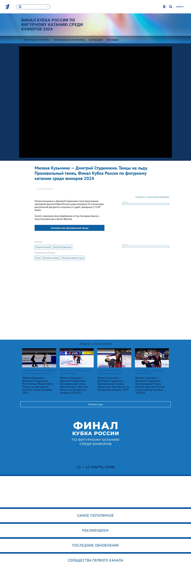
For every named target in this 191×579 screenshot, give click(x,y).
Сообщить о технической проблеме (152, 197)
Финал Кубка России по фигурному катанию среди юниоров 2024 (52, 24)
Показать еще (95, 404)
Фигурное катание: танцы (73, 258)
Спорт (38, 258)
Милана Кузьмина (43, 247)
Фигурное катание (51, 258)
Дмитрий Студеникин (62, 247)
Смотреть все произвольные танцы (69, 227)
